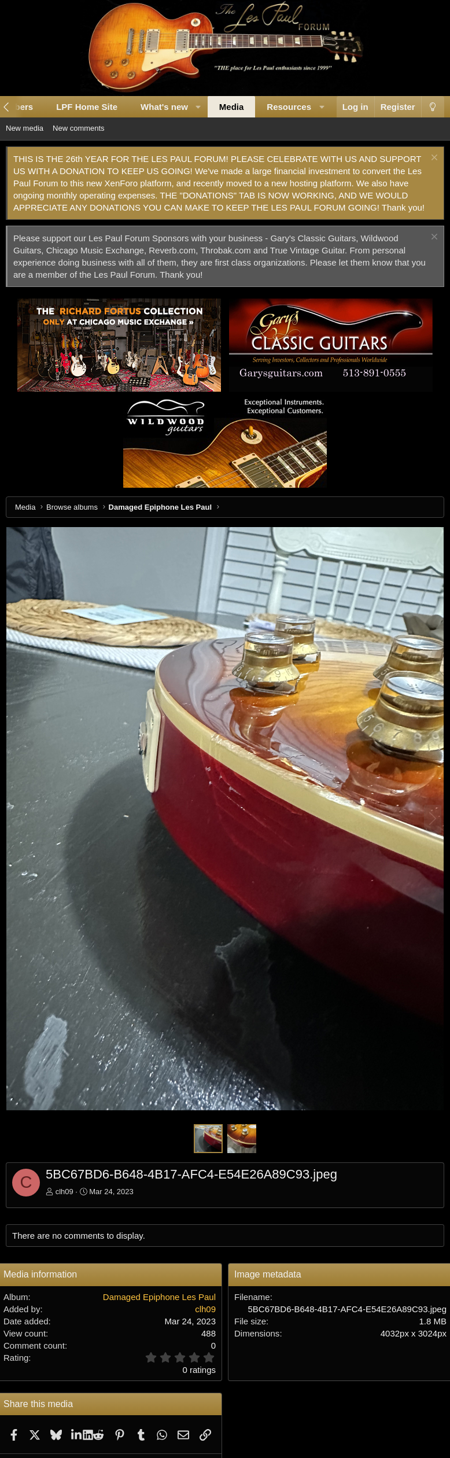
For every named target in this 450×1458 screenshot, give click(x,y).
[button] (198, 106)
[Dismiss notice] (433, 159)
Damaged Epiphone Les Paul (159, 1297)
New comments (79, 128)
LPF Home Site (86, 107)
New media (24, 128)
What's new (164, 107)
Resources (289, 107)
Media (231, 107)
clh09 (64, 1191)
